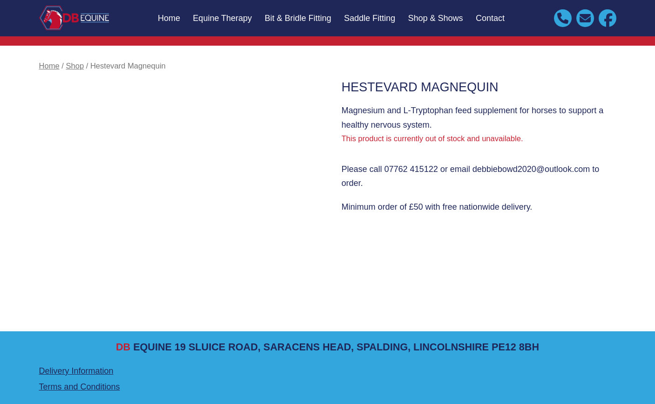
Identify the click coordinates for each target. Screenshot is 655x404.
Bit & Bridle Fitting (298, 18)
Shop (75, 66)
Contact (490, 18)
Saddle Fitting (369, 18)
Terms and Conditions (79, 386)
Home (169, 18)
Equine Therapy (222, 18)
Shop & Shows (435, 18)
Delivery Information (76, 371)
